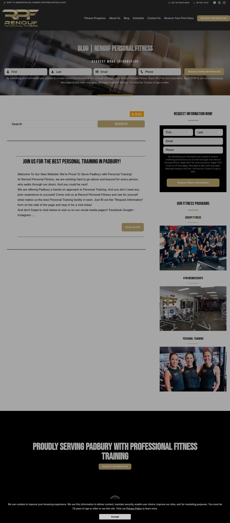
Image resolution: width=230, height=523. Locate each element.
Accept (115, 516)
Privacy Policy (134, 508)
